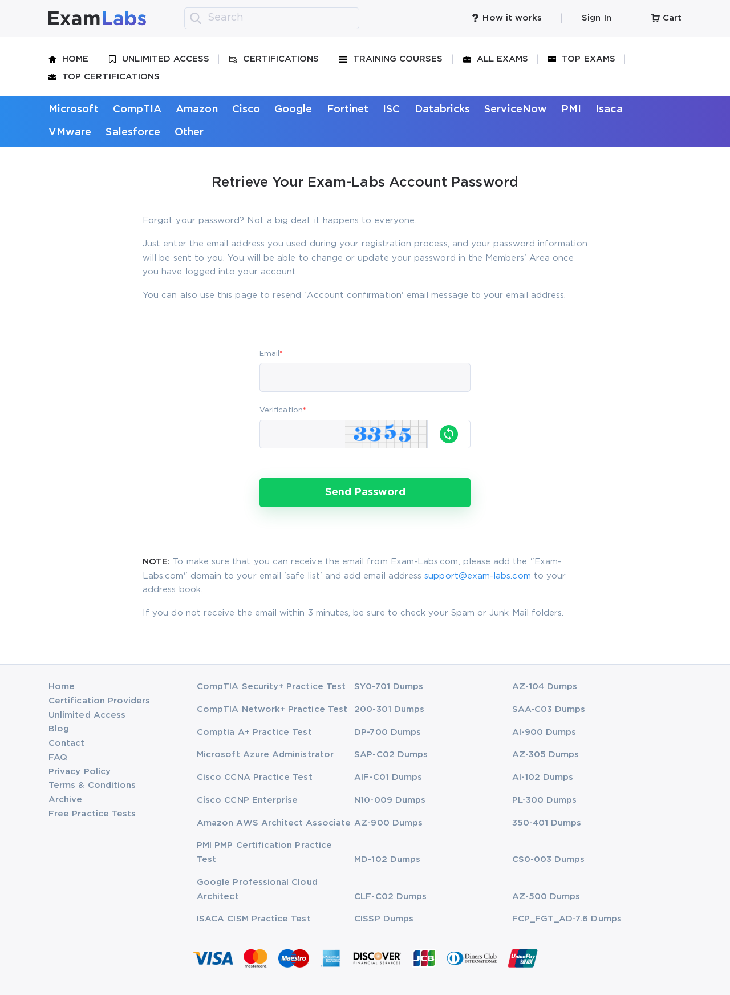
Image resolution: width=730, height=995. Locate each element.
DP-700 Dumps (387, 732)
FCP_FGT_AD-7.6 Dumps (567, 919)
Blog (58, 729)
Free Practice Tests (92, 814)
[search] (195, 18)
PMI (571, 109)
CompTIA (137, 109)
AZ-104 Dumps (545, 686)
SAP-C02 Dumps (391, 754)
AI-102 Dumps (543, 777)
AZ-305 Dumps (545, 754)
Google (293, 109)
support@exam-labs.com (477, 576)
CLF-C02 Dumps (390, 896)
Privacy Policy (79, 771)
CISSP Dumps (383, 919)
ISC (391, 109)
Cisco (246, 109)
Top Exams (581, 59)
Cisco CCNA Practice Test (255, 777)
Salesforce (133, 132)
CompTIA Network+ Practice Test (272, 709)
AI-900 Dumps (544, 732)
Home (68, 59)
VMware (69, 132)
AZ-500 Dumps (546, 896)
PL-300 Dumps (544, 800)
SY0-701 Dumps (388, 686)
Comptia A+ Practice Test (254, 732)
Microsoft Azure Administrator (265, 754)
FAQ (57, 757)
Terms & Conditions (92, 785)
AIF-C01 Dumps (388, 777)
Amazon (196, 109)
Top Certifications (104, 77)
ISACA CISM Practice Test (254, 919)
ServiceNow (515, 109)
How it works (506, 18)
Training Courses (391, 59)
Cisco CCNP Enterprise (247, 800)
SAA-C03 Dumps (549, 709)
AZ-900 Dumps (388, 823)
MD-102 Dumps (387, 859)
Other (189, 132)
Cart (666, 18)
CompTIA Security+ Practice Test (271, 686)
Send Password (365, 492)
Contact (66, 743)
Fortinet (348, 109)
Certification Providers (99, 701)
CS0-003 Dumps (548, 859)
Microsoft (73, 109)
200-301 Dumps (389, 709)
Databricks (443, 109)
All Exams (496, 59)
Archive (65, 799)
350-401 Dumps (547, 823)
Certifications (274, 59)
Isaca (608, 109)
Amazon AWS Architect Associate (274, 823)
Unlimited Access (158, 59)
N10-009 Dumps (389, 800)
